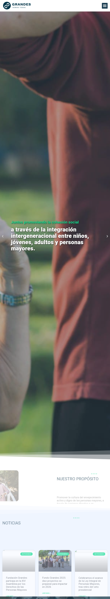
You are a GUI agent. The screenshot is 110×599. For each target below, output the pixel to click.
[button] (105, 6)
